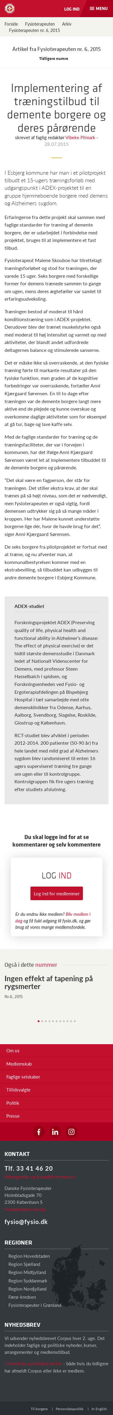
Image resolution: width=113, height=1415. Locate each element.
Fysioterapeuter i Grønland (33, 1305)
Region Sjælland (22, 1264)
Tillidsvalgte (18, 1089)
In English (99, 1408)
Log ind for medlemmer (57, 893)
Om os (13, 1050)
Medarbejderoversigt (25, 1209)
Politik (12, 1103)
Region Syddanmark (26, 1280)
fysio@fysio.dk (26, 1221)
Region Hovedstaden (27, 1256)
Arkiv (66, 24)
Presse (13, 1116)
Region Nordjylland (25, 1288)
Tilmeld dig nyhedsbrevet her (33, 1363)
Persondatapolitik (69, 1408)
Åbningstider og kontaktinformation (40, 1176)
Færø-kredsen (20, 1297)
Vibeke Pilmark (80, 137)
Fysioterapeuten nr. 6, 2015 (34, 30)
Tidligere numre (56, 58)
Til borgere (39, 1408)
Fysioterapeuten (40, 24)
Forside (11, 24)
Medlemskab (19, 1063)
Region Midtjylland (25, 1272)
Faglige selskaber (23, 1076)
